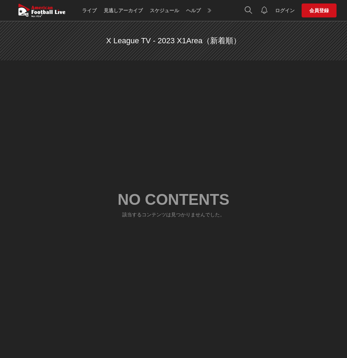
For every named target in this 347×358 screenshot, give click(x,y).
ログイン (285, 10)
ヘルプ (193, 10)
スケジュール (164, 10)
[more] (209, 11)
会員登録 (319, 10)
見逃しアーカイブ (123, 10)
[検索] (248, 10)
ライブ (89, 10)
